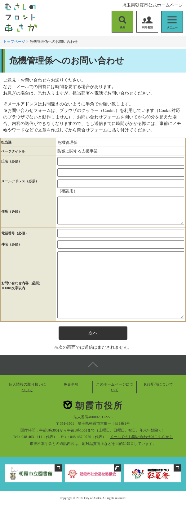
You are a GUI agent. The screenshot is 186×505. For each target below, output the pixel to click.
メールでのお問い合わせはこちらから (141, 437)
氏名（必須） (11, 161)
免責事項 (71, 384)
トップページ (14, 41)
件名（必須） (11, 244)
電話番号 (15, 233)
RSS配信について (158, 384)
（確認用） (67, 190)
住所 (11, 211)
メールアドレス (20, 181)
